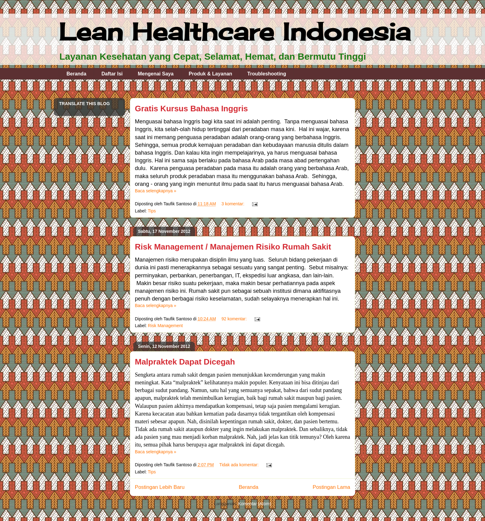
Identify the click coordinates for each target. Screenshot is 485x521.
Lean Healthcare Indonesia (234, 31)
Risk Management (165, 325)
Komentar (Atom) (254, 503)
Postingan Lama (331, 487)
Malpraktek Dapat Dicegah (185, 361)
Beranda (76, 73)
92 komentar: (234, 318)
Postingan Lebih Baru (159, 487)
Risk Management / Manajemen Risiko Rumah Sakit (233, 246)
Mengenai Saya (156, 73)
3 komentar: (233, 203)
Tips (152, 210)
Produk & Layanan (210, 73)
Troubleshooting (266, 73)
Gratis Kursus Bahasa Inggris (191, 108)
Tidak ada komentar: (239, 464)
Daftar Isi (111, 73)
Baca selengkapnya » (155, 190)
